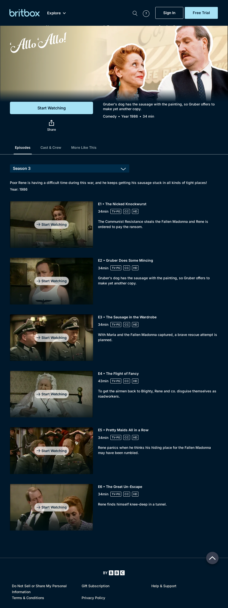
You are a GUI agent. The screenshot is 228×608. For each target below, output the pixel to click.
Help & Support (163, 586)
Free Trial (201, 13)
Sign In (169, 13)
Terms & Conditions (28, 598)
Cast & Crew (50, 147)
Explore (56, 13)
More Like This (84, 147)
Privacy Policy (93, 598)
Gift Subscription (95, 586)
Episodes (23, 147)
